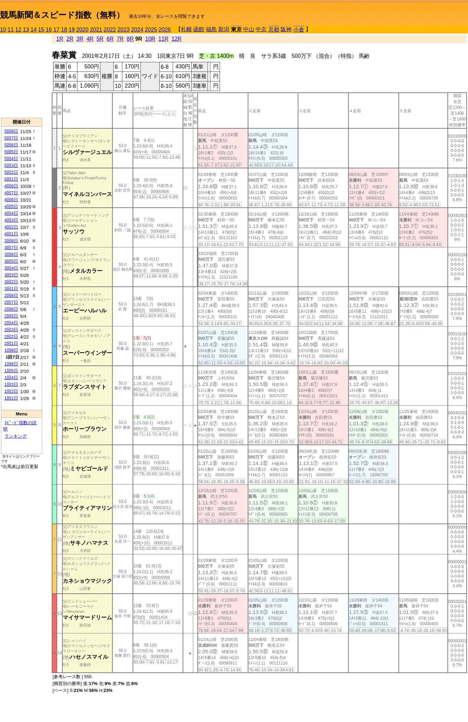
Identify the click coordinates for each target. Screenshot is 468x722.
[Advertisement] (21, 76)
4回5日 (11, 206)
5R (100, 39)
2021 (96, 30)
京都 (273, 30)
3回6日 (11, 254)
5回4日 (11, 158)
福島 (211, 29)
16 (49, 30)
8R (130, 39)
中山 (248, 29)
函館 (198, 29)
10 (3, 30)
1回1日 (11, 398)
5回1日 (11, 179)
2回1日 (11, 343)
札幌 (186, 29)
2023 (124, 30)
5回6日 (11, 144)
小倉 (298, 30)
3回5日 (11, 261)
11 (11, 30)
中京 (261, 29)
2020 (82, 30)
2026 (165, 30)
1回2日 (11, 391)
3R (79, 39)
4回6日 (11, 199)
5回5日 (11, 151)
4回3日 (11, 220)
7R (119, 39)
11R (163, 39)
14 (33, 30)
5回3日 (11, 165)
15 (41, 30)
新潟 (223, 29)
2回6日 (11, 309)
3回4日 (11, 268)
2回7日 (11, 302)
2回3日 (11, 329)
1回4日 (11, 377)
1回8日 (11, 350)
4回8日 (11, 186)
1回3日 (11, 384)
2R (69, 39)
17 (56, 30)
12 (18, 30)
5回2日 (11, 172)
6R (110, 39)
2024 (137, 30)
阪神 (286, 29)
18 (64, 30)
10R (150, 39)
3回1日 (11, 288)
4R (89, 39)
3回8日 (11, 240)
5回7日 (11, 138)
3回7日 (11, 247)
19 (72, 30)
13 (26, 30)
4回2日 (11, 227)
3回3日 (11, 275)
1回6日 (11, 363)
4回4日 (11, 213)
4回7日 (11, 192)
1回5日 (11, 370)
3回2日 (11, 281)
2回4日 (11, 322)
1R (59, 39)
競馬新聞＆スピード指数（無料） (62, 15)
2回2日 (11, 336)
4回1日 (11, 233)
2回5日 (11, 316)
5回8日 (11, 131)
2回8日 (11, 295)
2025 (151, 30)
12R (177, 39)
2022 (110, 30)
